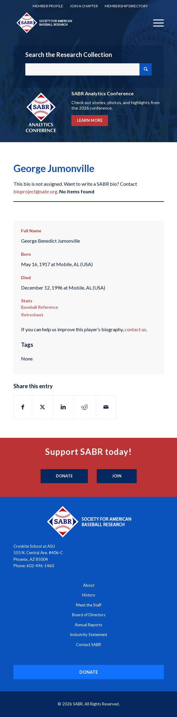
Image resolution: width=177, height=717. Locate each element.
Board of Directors (88, 614)
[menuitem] (48, 6)
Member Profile (48, 6)
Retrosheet (32, 314)
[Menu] (155, 22)
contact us (135, 329)
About (88, 585)
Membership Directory (126, 6)
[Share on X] (42, 407)
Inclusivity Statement (88, 634)
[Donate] (64, 476)
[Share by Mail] (106, 407)
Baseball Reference (39, 307)
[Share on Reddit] (85, 407)
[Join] (117, 476)
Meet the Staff (88, 605)
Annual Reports (88, 624)
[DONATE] (88, 672)
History (88, 594)
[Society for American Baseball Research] (73, 22)
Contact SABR (88, 644)
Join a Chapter (84, 6)
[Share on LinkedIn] (63, 407)
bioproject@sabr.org (35, 191)
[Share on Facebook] (23, 407)
